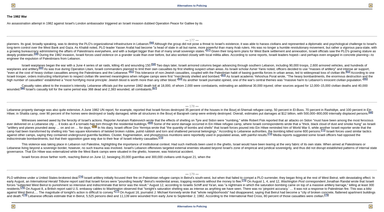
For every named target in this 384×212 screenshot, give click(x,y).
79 (326, 195)
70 (94, 126)
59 (153, 64)
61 (131, 71)
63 (223, 75)
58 (36, 54)
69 (150, 123)
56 (151, 43)
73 (160, 137)
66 (22, 88)
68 (370, 112)
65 (365, 79)
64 (180, 79)
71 (323, 130)
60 (41, 68)
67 (154, 88)
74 (81, 176)
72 (269, 134)
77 (116, 191)
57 (208, 50)
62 (348, 71)
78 (25, 195)
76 (22, 187)
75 (244, 180)
